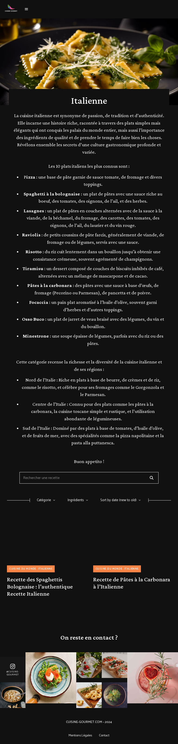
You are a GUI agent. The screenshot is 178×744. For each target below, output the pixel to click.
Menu (26, 9)
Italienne (45, 569)
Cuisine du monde (22, 569)
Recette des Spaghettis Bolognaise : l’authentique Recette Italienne (40, 586)
